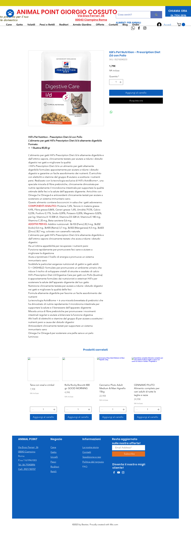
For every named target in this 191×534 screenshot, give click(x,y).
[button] (181, 24)
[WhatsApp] (133, 28)
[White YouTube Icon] (118, 472)
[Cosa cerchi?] (131, 14)
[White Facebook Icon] (114, 472)
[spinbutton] (116, 82)
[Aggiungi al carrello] (43, 417)
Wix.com (114, 524)
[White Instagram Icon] (123, 472)
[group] (95, 389)
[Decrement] (111, 82)
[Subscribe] (129, 454)
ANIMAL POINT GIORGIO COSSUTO (67, 12)
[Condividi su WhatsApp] (111, 112)
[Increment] (121, 82)
